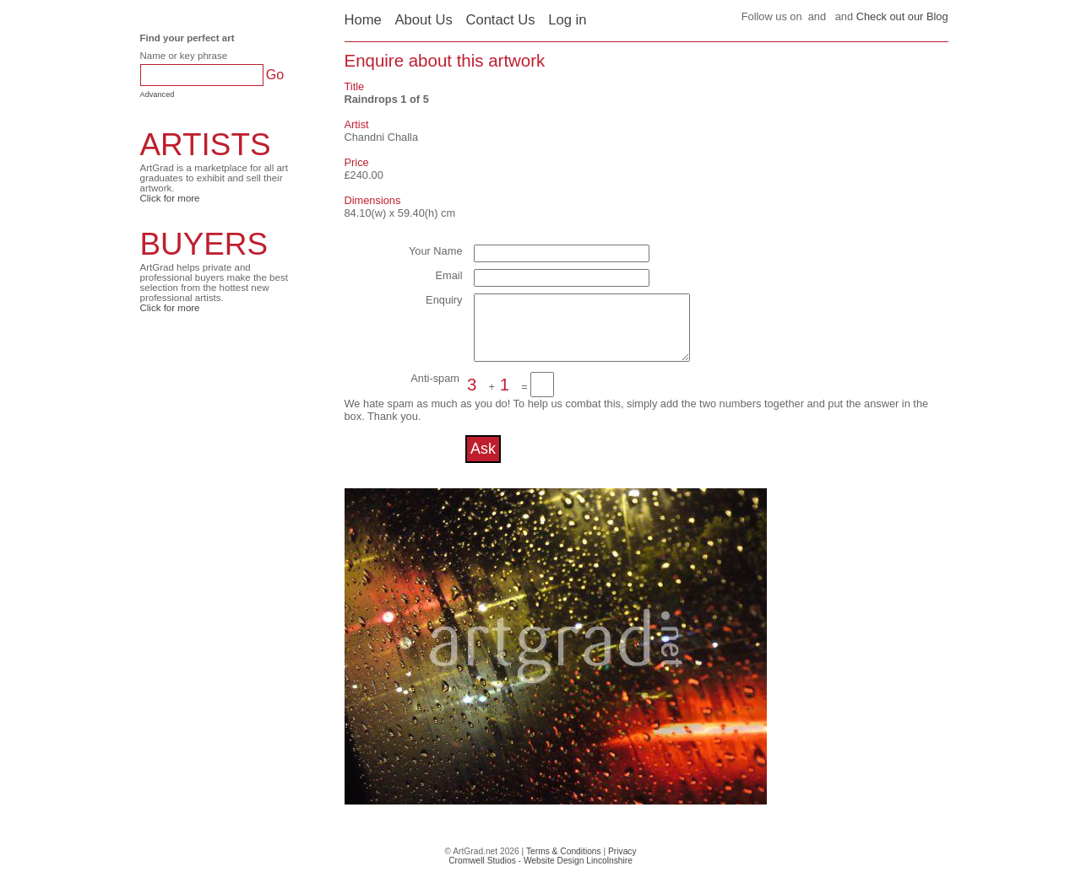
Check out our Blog (902, 16)
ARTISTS (205, 144)
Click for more (170, 198)
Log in (567, 20)
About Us (423, 20)
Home (363, 20)
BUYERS (204, 244)
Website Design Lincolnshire (578, 873)
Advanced (157, 94)
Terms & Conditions (563, 864)
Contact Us (500, 20)
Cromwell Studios (482, 873)
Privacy (622, 864)
